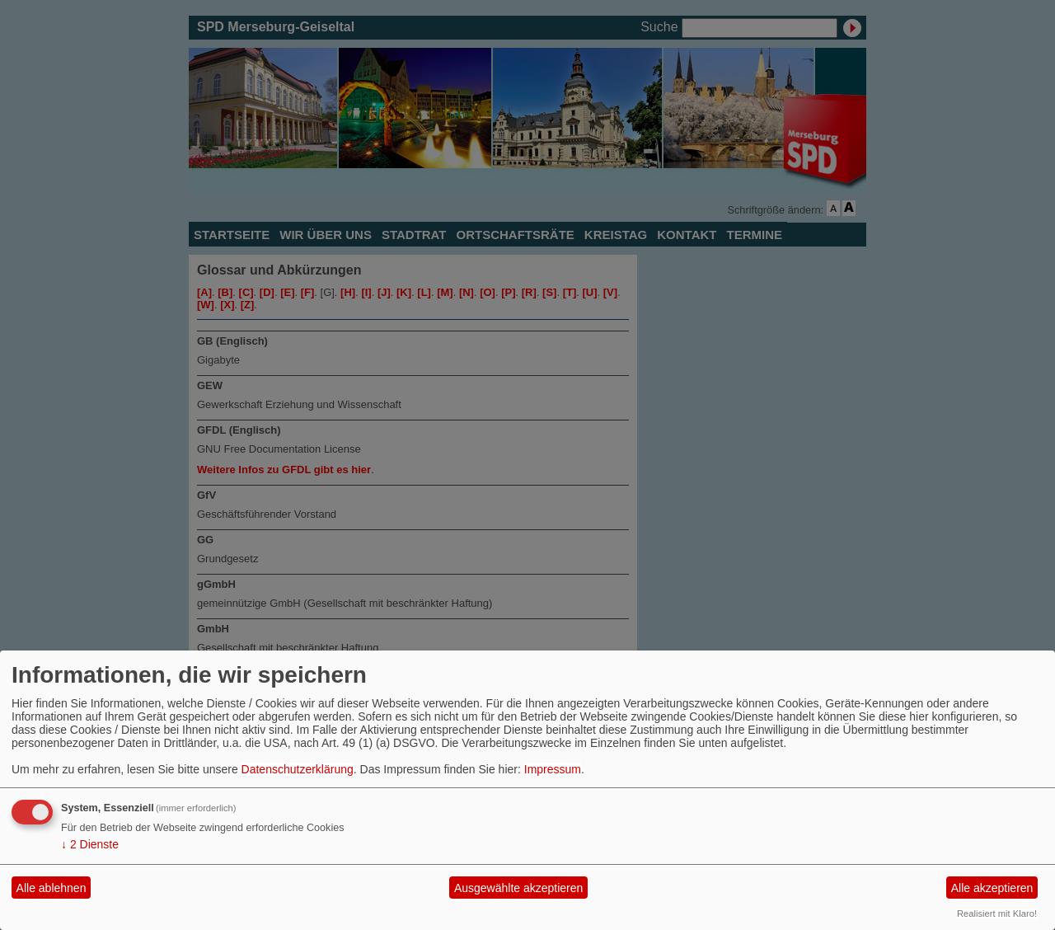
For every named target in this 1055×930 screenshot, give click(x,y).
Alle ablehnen (51, 888)
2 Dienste (90, 844)
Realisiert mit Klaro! (997, 913)
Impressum (552, 769)
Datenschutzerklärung (297, 769)
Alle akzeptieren (992, 888)
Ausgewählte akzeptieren (518, 888)
